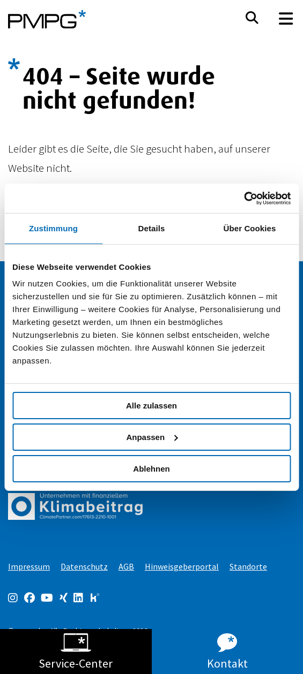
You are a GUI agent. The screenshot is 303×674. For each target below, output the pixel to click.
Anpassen (152, 437)
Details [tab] (151, 228)
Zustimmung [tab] (53, 228)
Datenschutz (84, 566)
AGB (126, 566)
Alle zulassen (151, 405)
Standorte (248, 566)
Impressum (29, 566)
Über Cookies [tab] (250, 228)
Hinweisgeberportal (182, 566)
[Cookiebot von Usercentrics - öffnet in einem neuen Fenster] (244, 198)
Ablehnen (151, 468)
